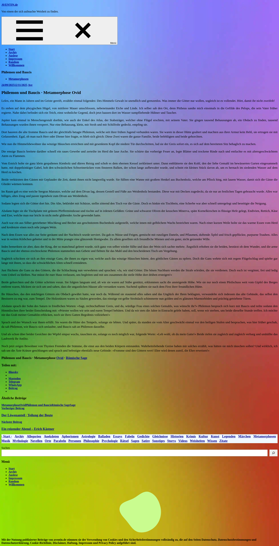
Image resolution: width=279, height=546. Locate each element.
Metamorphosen (18, 78)
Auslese (13, 55)
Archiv (13, 52)
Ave (30, 84)
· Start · (6, 436)
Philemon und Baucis (39, 405)
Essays (117, 436)
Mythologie (20, 441)
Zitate (223, 441)
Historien (177, 436)
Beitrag (13, 388)
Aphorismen (70, 436)
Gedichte (143, 436)
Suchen (5, 447)
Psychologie (110, 441)
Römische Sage (76, 358)
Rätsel (124, 441)
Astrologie (88, 436)
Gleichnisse (160, 436)
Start (12, 49)
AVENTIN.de (9, 4)
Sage (72, 405)
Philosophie (91, 441)
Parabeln (60, 441)
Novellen (36, 441)
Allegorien (34, 436)
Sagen (135, 441)
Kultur (203, 436)
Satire (146, 441)
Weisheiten (197, 441)
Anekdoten (51, 436)
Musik (5, 441)
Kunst (215, 436)
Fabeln (129, 436)
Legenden (228, 436)
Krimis (191, 436)
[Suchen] (273, 453)
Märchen (244, 436)
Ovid (60, 358)
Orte (48, 441)
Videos (182, 441)
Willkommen (16, 65)
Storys (171, 441)
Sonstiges (158, 441)
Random (14, 62)
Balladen (104, 436)
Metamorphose (10, 405)
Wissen (212, 441)
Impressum (15, 58)
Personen (75, 441)
